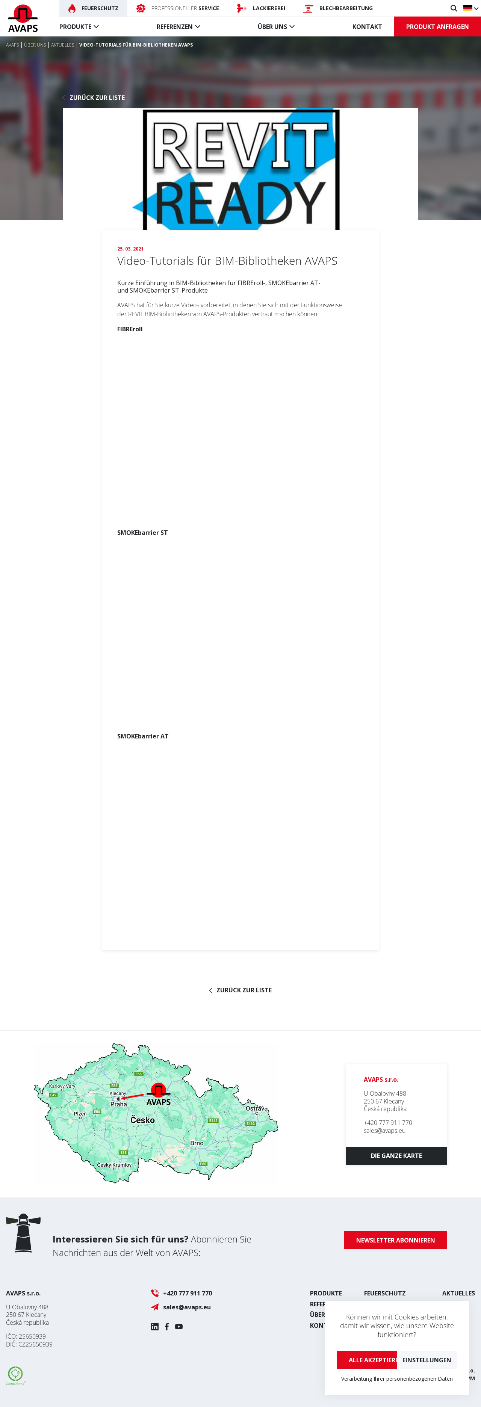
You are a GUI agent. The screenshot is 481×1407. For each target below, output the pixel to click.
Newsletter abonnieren (395, 1240)
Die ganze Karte (396, 1156)
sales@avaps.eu (384, 1130)
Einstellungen (426, 1360)
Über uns (272, 27)
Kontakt (367, 27)
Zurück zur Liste (97, 98)
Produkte (75, 27)
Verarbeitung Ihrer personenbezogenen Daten (397, 1378)
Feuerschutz (385, 1293)
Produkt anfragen (437, 27)
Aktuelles (458, 1293)
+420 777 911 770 (388, 1123)
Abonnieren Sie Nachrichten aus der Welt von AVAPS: (152, 1246)
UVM (469, 1378)
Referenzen (175, 27)
